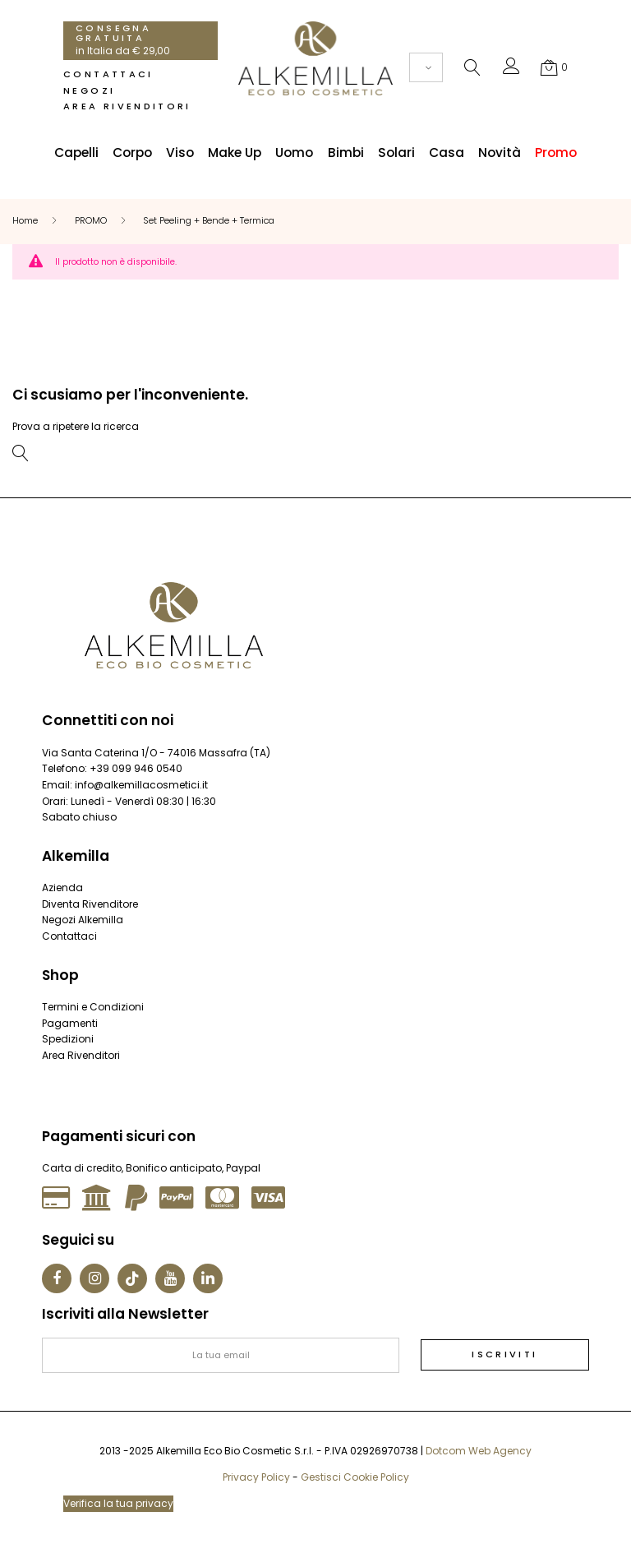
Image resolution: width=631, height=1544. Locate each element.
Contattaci (108, 74)
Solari (396, 152)
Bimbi (346, 152)
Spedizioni (68, 1039)
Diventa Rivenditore (90, 904)
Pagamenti (70, 1023)
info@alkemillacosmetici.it (141, 785)
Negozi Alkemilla (82, 920)
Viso (180, 152)
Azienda (62, 888)
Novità (499, 152)
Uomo (294, 152)
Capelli (76, 152)
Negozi (89, 90)
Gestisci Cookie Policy (355, 1477)
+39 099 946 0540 (136, 768)
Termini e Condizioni (93, 1007)
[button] (511, 69)
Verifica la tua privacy (118, 1503)
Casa (446, 152)
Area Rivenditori (127, 106)
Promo (556, 152)
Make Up (234, 152)
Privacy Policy (256, 1477)
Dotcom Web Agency (479, 1451)
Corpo (132, 152)
